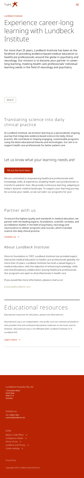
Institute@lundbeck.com (17, 286)
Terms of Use (12, 442)
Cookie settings (13, 448)
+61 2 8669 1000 (12, 415)
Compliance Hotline (14, 438)
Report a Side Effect (15, 435)
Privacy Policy (11, 460)
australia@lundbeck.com (15, 417)
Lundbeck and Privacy (15, 445)
